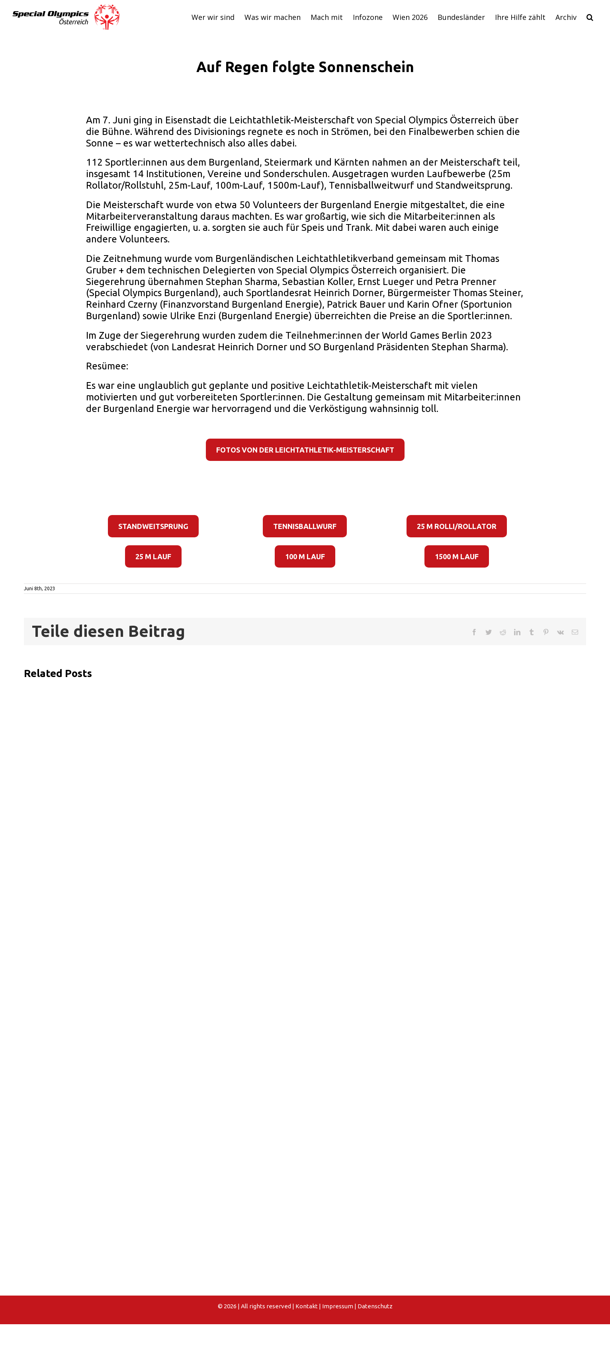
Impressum (337, 1306)
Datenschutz (375, 1306)
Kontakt (306, 1306)
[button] (589, 17)
